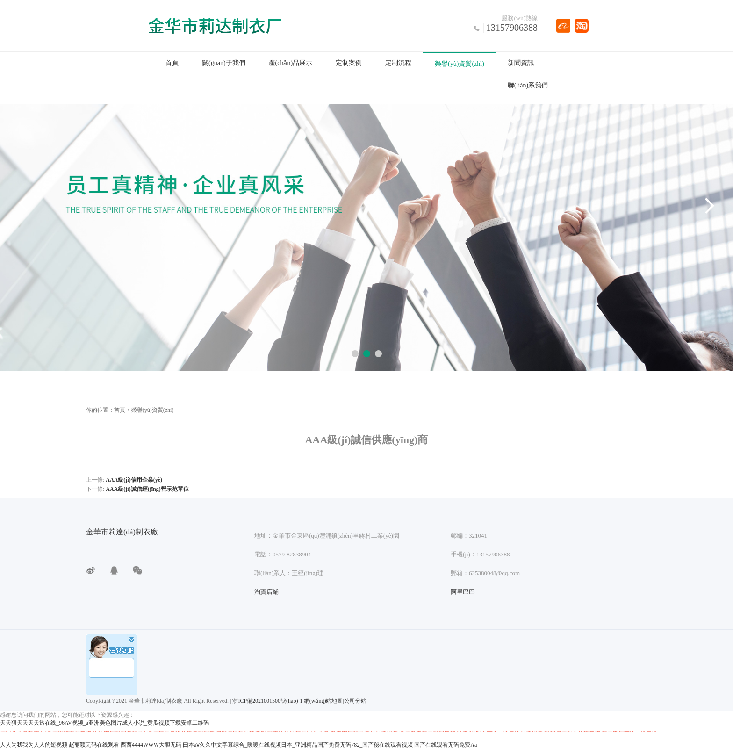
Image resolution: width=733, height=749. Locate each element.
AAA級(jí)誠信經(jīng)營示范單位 (147, 489)
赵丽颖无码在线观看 (94, 745)
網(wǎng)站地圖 (323, 701)
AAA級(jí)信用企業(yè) (134, 479)
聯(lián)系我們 (528, 85)
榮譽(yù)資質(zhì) (459, 63)
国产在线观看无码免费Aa (445, 745)
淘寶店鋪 (266, 591)
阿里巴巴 (463, 591)
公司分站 (355, 701)
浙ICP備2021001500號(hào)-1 (267, 701)
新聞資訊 (521, 62)
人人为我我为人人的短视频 (33, 745)
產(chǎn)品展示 (291, 62)
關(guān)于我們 (223, 62)
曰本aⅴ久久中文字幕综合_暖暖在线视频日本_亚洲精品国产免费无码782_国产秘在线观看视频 (298, 745)
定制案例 (349, 62)
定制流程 (398, 62)
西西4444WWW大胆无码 (151, 745)
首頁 (172, 62)
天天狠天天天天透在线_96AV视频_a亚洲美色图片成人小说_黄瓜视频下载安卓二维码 (104, 723)
